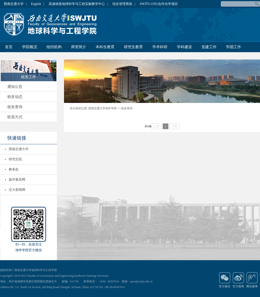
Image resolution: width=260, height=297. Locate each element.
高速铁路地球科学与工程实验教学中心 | (78, 4)
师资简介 (78, 47)
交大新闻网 (17, 189)
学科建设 (184, 47)
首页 (9, 47)
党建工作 (209, 47)
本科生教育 (105, 47)
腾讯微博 (252, 280)
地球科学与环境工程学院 (52, 24)
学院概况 (29, 47)
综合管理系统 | (123, 4)
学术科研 (159, 47)
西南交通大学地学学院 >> (104, 108)
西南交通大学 (19, 149)
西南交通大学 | (15, 4)
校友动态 (14, 97)
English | (37, 4)
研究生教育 (133, 47)
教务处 (14, 169)
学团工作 (233, 47)
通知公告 (14, 87)
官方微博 (238, 280)
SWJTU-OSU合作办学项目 (159, 4)
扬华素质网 (17, 179)
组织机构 (54, 47)
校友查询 (14, 107)
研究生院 (15, 159)
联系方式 (14, 117)
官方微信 (224, 280)
